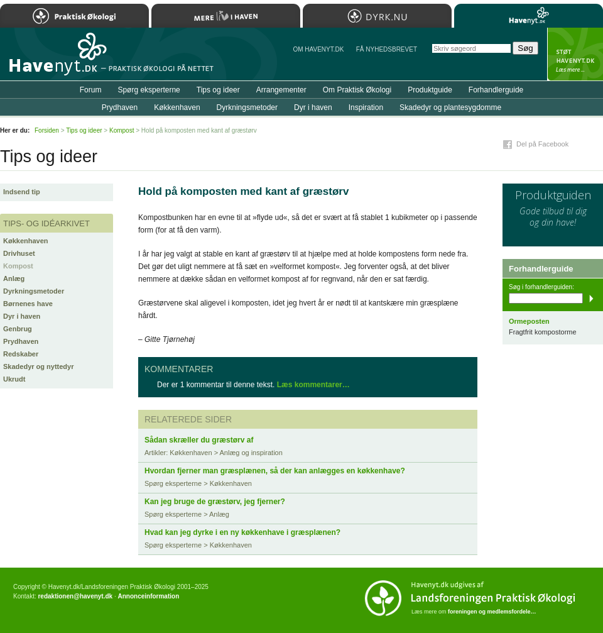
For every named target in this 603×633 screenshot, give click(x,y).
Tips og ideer (218, 89)
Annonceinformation (148, 596)
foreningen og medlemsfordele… (492, 611)
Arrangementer (281, 89)
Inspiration (366, 107)
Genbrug (17, 329)
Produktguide (430, 89)
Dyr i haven (21, 316)
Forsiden (47, 130)
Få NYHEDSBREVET (386, 49)
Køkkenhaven (25, 241)
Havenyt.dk (528, 16)
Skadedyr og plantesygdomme (450, 107)
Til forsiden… (55, 59)
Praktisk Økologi (74, 16)
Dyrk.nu (377, 16)
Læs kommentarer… (313, 384)
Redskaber (20, 354)
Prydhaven (20, 341)
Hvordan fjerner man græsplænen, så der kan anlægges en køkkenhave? (274, 470)
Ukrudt (14, 379)
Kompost (18, 266)
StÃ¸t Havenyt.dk (575, 54)
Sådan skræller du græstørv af (198, 440)
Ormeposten (529, 321)
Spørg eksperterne (148, 89)
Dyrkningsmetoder (33, 291)
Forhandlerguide (496, 89)
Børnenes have (28, 303)
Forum (91, 89)
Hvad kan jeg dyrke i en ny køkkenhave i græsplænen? (242, 532)
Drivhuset (19, 253)
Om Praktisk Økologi (357, 89)
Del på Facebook (542, 144)
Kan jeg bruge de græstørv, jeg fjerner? (214, 501)
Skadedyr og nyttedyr (38, 366)
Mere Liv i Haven (225, 16)
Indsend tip (21, 191)
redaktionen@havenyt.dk (75, 596)
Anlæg (13, 278)
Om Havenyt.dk (318, 49)
